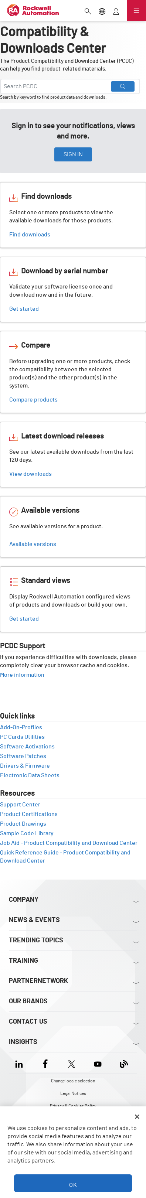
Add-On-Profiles (23, 727)
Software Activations (30, 747)
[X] (71, 1063)
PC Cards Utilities (25, 737)
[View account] (116, 11)
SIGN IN (73, 154)
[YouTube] (98, 1063)
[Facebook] (45, 1063)
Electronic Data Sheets (32, 775)
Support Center (22, 805)
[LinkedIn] (20, 1063)
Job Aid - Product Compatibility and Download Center (68, 843)
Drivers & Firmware (27, 766)
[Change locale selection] (102, 11)
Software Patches (25, 756)
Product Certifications (31, 814)
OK (73, 1185)
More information (25, 675)
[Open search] (88, 11)
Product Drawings (25, 824)
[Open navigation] (136, 10)
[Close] (137, 1117)
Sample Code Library (29, 833)
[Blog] (124, 1063)
